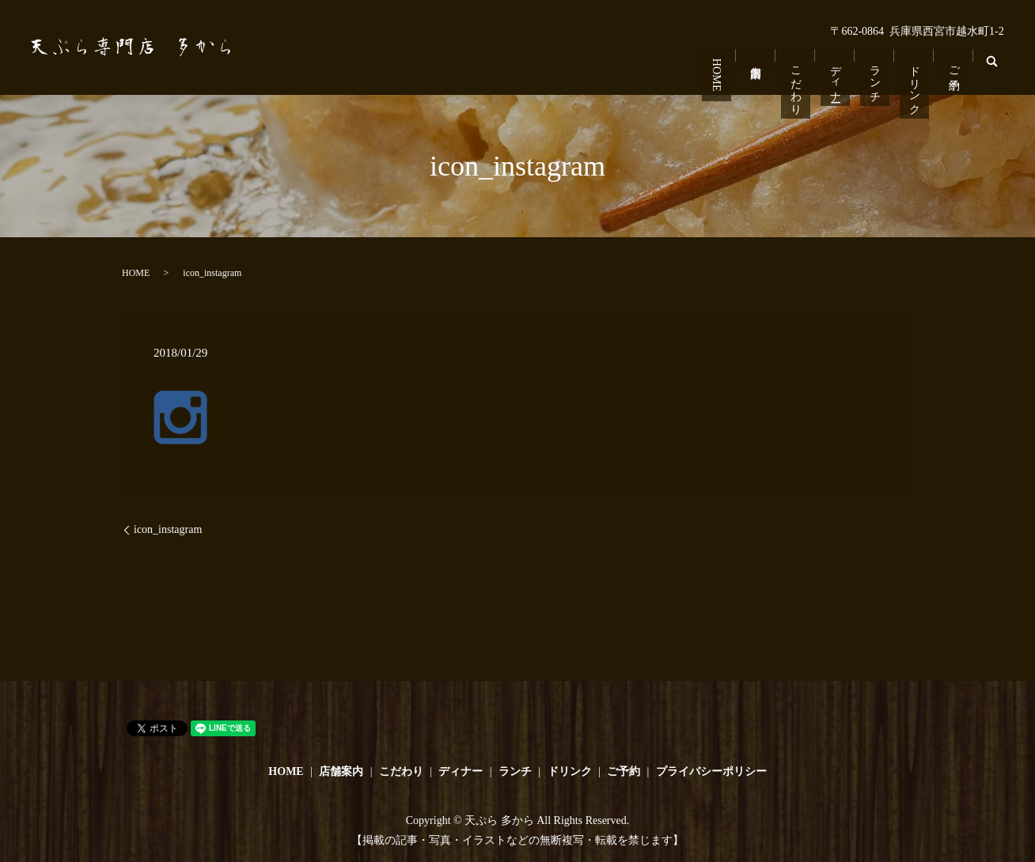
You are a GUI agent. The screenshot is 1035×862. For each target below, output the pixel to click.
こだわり (799, 78)
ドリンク (915, 78)
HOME (721, 69)
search (996, 71)
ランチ (876, 72)
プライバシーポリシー (711, 771)
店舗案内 (760, 53)
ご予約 (954, 59)
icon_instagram (168, 529)
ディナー (838, 72)
